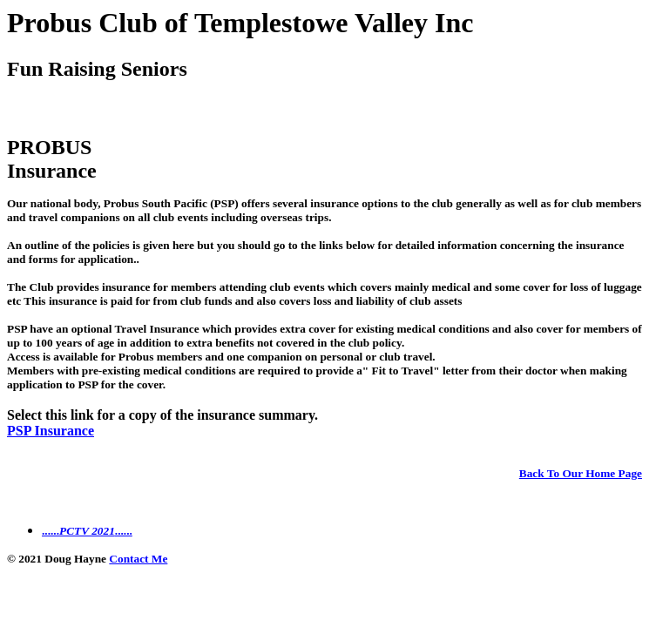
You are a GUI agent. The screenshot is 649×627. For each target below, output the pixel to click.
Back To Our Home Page (580, 473)
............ (87, 530)
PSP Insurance (50, 430)
